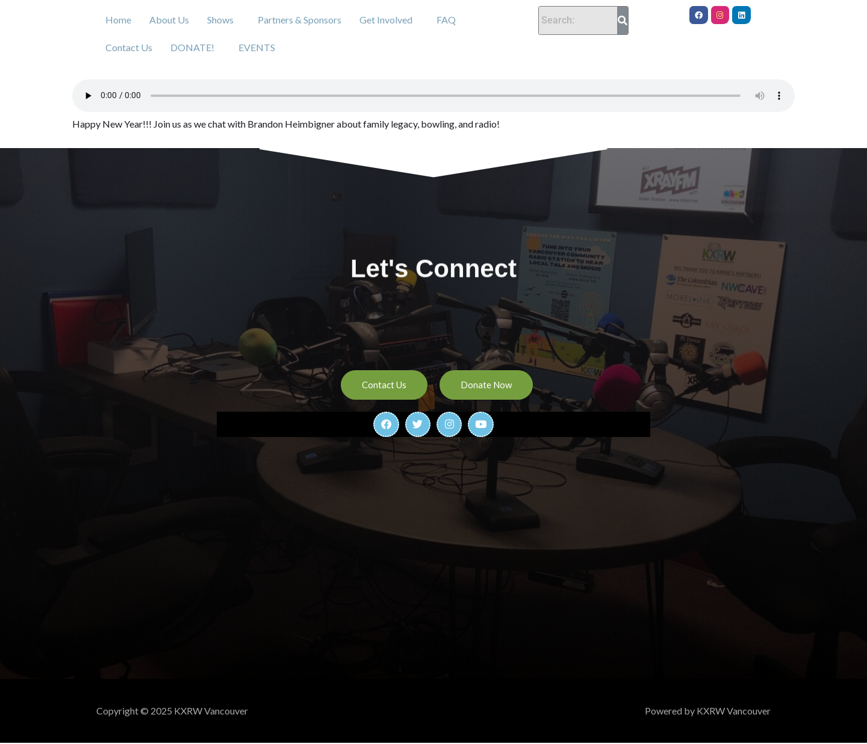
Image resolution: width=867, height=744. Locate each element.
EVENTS (256, 47)
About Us (169, 19)
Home (118, 19)
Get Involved (385, 19)
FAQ (446, 19)
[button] (223, 20)
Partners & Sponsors (299, 19)
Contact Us (128, 47)
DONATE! (192, 47)
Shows (220, 19)
